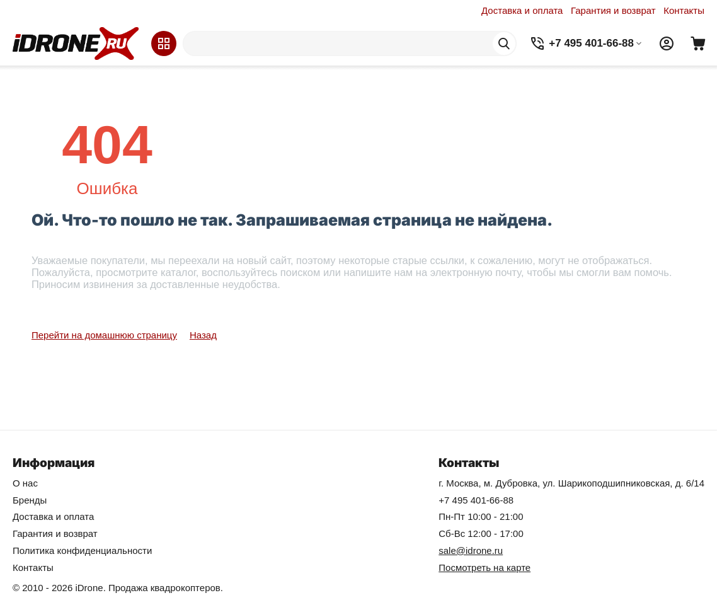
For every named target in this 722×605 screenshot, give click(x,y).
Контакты (683, 10)
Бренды (30, 500)
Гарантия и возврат (613, 10)
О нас (25, 483)
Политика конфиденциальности (82, 550)
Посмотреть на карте (484, 567)
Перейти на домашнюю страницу (104, 335)
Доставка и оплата (522, 10)
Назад (203, 335)
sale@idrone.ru (470, 550)
